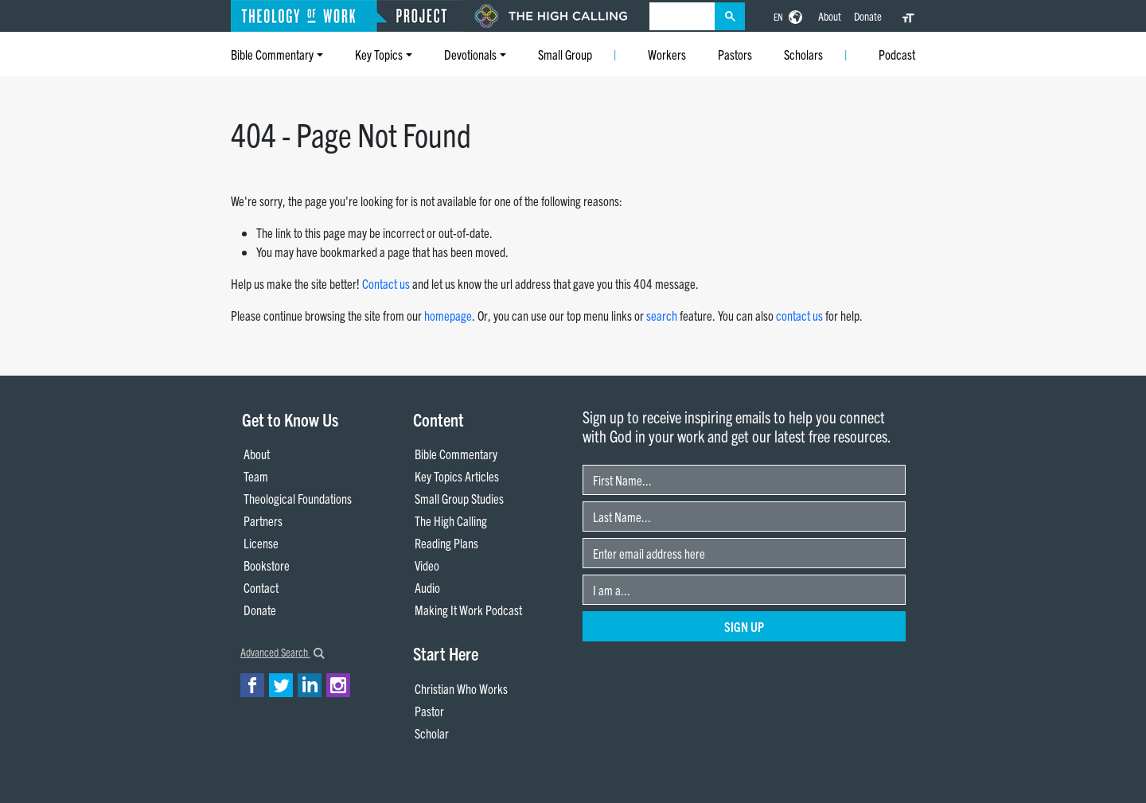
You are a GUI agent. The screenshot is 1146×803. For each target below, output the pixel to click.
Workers (667, 54)
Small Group (565, 54)
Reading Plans (446, 543)
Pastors (735, 54)
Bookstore (267, 565)
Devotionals (470, 54)
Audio (427, 587)
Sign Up (744, 626)
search (661, 315)
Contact (261, 587)
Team (256, 476)
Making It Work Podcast (468, 610)
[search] (682, 17)
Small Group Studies (459, 498)
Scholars (803, 54)
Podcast (897, 54)
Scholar (432, 733)
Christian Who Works (461, 688)
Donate (868, 16)
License (261, 543)
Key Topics (379, 54)
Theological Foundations (298, 498)
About (829, 16)
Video (427, 565)
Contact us (386, 283)
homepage (448, 315)
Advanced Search (282, 652)
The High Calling (451, 520)
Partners (263, 520)
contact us (799, 315)
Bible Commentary (272, 54)
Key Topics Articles (457, 476)
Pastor (429, 711)
